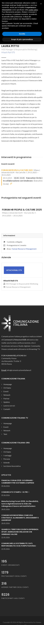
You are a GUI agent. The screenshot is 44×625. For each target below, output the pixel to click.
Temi (5, 434)
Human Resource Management (24, 249)
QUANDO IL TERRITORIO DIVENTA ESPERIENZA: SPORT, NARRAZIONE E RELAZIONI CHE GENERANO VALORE (20, 531)
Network (6, 395)
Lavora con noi (9, 406)
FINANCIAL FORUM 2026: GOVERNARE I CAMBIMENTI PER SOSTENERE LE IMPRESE (17, 481)
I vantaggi (7, 455)
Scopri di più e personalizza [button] (22, 39)
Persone (6, 459)
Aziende (6, 463)
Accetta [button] (22, 34)
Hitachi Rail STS (8, 52)
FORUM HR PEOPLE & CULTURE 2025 (17, 170)
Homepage (7, 384)
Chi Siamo (7, 388)
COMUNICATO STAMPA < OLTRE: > (15, 492)
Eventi (5, 391)
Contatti (6, 409)
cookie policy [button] (33, 10)
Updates (6, 402)
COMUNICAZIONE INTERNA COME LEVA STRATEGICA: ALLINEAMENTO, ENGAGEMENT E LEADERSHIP (20, 517)
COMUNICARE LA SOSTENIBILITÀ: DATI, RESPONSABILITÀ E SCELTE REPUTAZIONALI (18, 544)
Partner (6, 399)
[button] (41, 4)
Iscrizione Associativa (12, 466)
